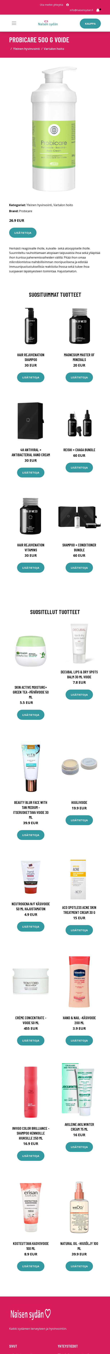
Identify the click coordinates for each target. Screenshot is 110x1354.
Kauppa (90, 23)
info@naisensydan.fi (81, 10)
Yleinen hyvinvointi (26, 49)
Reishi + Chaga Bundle (79, 449)
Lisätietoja (22, 232)
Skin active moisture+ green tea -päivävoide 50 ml (31, 692)
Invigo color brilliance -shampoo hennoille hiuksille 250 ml (30, 1133)
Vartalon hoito (54, 49)
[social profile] (67, 4)
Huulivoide (79, 802)
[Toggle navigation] (14, 23)
